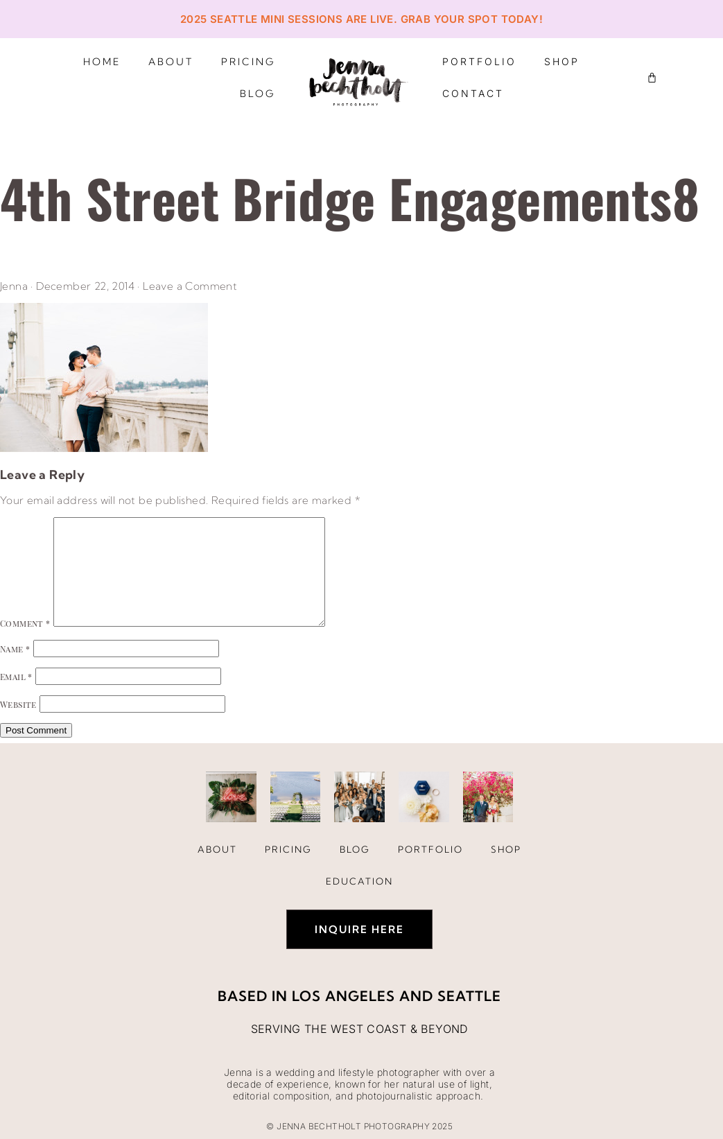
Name (15, 648)
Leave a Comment (190, 286)
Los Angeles (343, 996)
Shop (562, 61)
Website (18, 704)
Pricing (248, 61)
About (170, 61)
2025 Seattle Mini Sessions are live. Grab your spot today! (361, 19)
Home (102, 61)
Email (16, 676)
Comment (25, 623)
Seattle (469, 996)
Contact (473, 93)
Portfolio (479, 61)
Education (359, 881)
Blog (257, 93)
